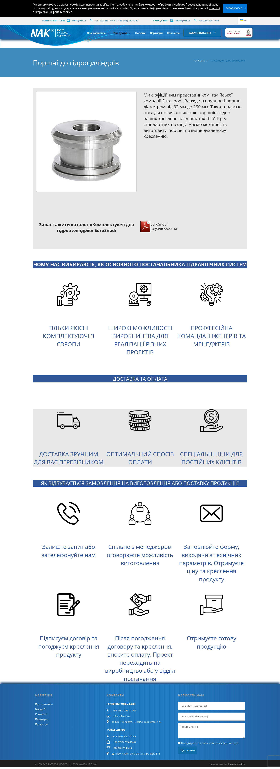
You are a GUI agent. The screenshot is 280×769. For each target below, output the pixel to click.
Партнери (156, 33)
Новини (140, 33)
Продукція (122, 33)
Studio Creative (237, 763)
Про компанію (98, 33)
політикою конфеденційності (219, 743)
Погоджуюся (234, 8)
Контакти (173, 33)
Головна (199, 60)
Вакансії (40, 709)
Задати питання (200, 32)
